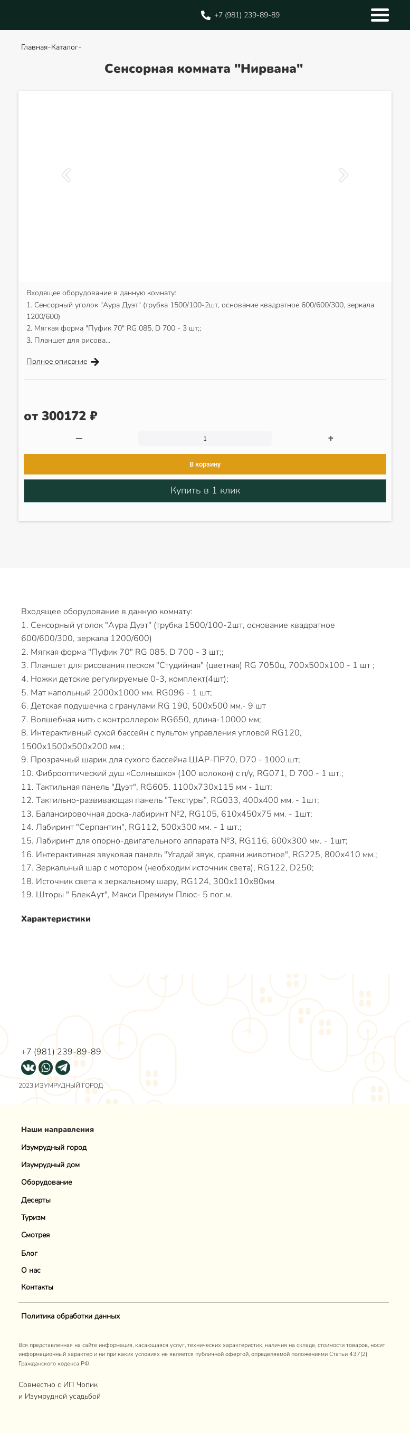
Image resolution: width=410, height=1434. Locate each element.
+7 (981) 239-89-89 (61, 1052)
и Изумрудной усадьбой (59, 1396)
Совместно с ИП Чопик (59, 1385)
